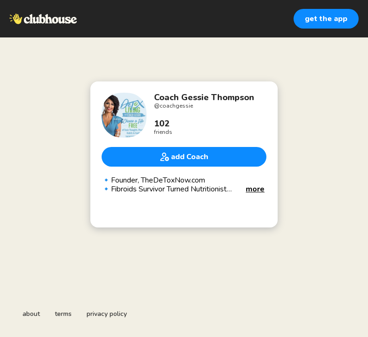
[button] (255, 189)
